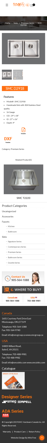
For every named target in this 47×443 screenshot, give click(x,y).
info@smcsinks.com (17, 362)
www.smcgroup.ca (34, 335)
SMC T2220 (23, 197)
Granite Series (14, 262)
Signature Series (15, 241)
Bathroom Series (15, 257)
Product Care (20, 431)
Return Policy (34, 431)
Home (7, 23)
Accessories (7, 216)
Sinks (16, 23)
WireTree (32, 437)
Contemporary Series (17, 247)
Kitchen (11, 226)
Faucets (5, 221)
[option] (23, 49)
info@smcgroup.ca (16, 335)
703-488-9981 (20, 354)
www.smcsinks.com (36, 362)
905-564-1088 (20, 326)
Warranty (7, 431)
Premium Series (27, 23)
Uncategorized (9, 211)
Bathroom (12, 231)
